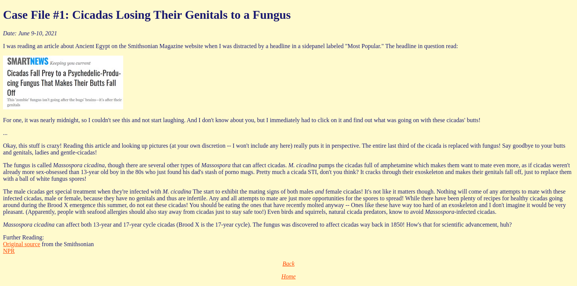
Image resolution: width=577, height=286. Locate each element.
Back (288, 263)
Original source (21, 244)
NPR (9, 251)
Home (288, 276)
